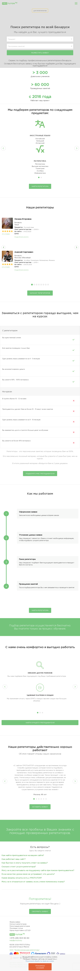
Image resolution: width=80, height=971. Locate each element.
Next (76, 148)
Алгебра (40, 171)
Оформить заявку (40, 911)
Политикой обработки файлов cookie (40, 961)
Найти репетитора (40, 186)
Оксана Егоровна (22, 219)
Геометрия (40, 168)
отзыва (6, 234)
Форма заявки (15, 922)
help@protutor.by (16, 940)
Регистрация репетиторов (20, 926)
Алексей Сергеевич (23, 252)
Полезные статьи (16, 928)
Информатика (40, 173)
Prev (3, 148)
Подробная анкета (21, 237)
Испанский (40, 143)
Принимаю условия (40, 967)
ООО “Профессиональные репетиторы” (25, 950)
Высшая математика (40, 166)
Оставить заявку (40, 807)
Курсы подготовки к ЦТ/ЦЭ (20, 930)
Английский (40, 139)
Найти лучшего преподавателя (40, 723)
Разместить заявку (40, 53)
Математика (40, 164)
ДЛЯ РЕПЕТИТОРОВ (40, 10)
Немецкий (40, 141)
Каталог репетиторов (40, 293)
